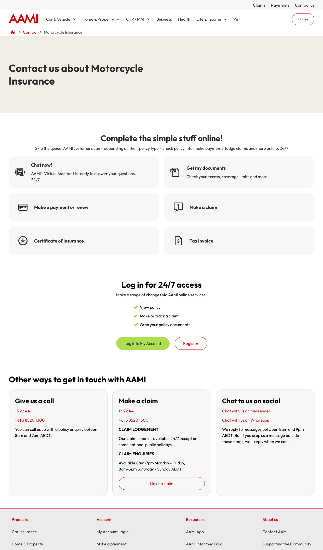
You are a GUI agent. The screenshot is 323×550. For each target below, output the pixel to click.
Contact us (304, 5)
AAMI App (195, 531)
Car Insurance (24, 531)
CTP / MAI (135, 19)
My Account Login (113, 531)
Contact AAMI (275, 531)
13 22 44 (22, 410)
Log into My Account (143, 343)
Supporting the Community (286, 543)
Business (164, 19)
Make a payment (112, 543)
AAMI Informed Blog (204, 543)
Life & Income (208, 19)
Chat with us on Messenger (246, 410)
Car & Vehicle (58, 19)
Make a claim (161, 483)
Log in (303, 19)
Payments (280, 5)
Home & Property (98, 19)
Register (191, 343)
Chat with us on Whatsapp (245, 420)
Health (184, 19)
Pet (236, 19)
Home (23, 19)
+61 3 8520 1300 (30, 420)
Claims (259, 5)
